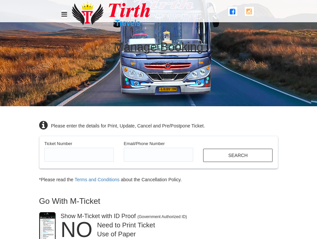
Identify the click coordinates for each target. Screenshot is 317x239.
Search (238, 155)
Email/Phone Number (144, 143)
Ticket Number (58, 143)
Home (145, 63)
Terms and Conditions (97, 179)
